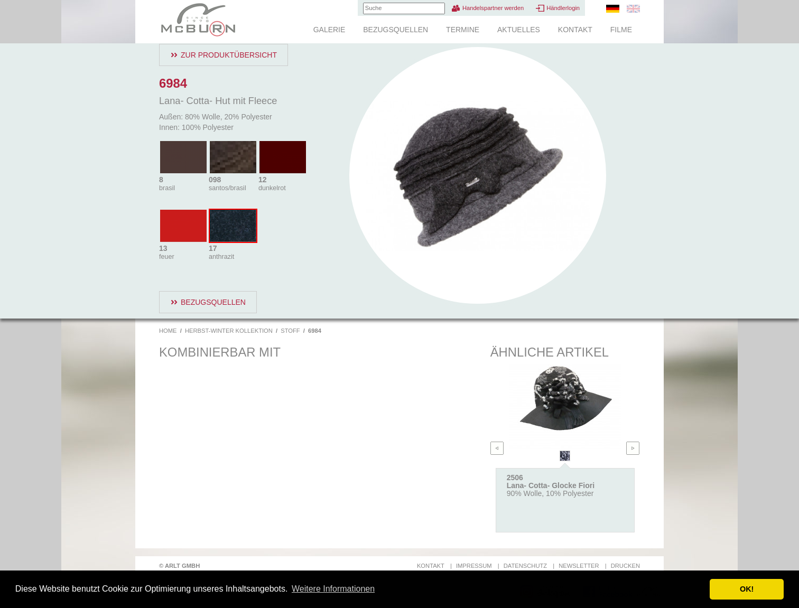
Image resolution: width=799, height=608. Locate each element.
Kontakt (575, 29)
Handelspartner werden (493, 8)
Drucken (625, 566)
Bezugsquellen (395, 29)
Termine (462, 29)
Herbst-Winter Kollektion (229, 331)
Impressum (474, 566)
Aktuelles (518, 29)
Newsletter (579, 566)
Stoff (290, 331)
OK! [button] (747, 589)
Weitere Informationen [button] (333, 588)
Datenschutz (525, 566)
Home (168, 331)
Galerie (329, 29)
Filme (621, 29)
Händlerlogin (563, 8)
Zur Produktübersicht (229, 55)
